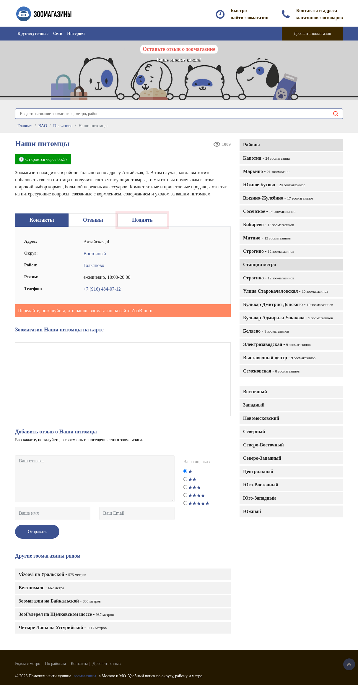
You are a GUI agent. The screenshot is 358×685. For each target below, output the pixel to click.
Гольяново (93, 265)
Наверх (349, 664)
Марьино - (266, 171)
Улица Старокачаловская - (285, 291)
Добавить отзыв (107, 663)
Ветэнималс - (41, 587)
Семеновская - (271, 370)
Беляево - (266, 330)
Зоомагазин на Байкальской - (60, 600)
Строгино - (268, 251)
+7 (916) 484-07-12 (102, 289)
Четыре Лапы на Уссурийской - (63, 627)
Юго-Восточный (260, 484)
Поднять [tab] (142, 220)
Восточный (255, 391)
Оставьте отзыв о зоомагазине (179, 49)
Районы (251, 144)
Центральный (258, 471)
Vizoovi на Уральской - (52, 574)
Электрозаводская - (277, 344)
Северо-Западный (262, 458)
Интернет (76, 33)
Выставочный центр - (279, 357)
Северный (254, 431)
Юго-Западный (259, 498)
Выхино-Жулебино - (278, 197)
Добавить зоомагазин (312, 33)
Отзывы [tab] (93, 220)
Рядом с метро (27, 663)
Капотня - (266, 158)
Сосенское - (269, 211)
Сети (57, 33)
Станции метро (259, 264)
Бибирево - (268, 224)
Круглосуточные (32, 33)
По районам (55, 663)
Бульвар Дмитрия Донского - (288, 304)
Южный (252, 511)
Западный (253, 404)
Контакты (79, 663)
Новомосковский (261, 418)
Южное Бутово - (274, 184)
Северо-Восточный (263, 444)
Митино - (267, 237)
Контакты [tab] (42, 220)
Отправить (37, 531)
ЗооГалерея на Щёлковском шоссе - (66, 614)
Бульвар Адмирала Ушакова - (288, 317)
